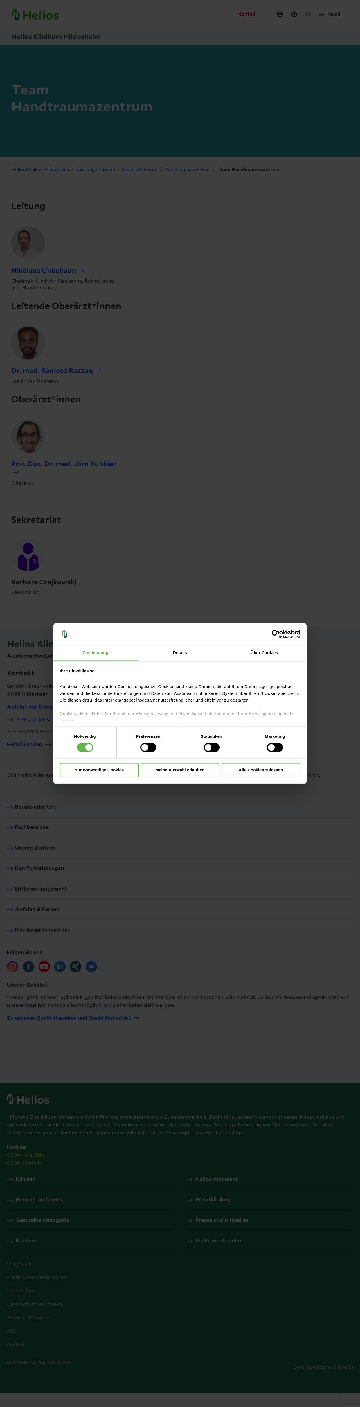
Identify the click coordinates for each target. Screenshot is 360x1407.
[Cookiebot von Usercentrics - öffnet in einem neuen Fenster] (275, 634)
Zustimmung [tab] (96, 652)
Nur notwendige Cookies (99, 770)
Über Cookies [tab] (264, 652)
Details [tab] (180, 652)
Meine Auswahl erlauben (180, 770)
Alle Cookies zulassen (261, 770)
